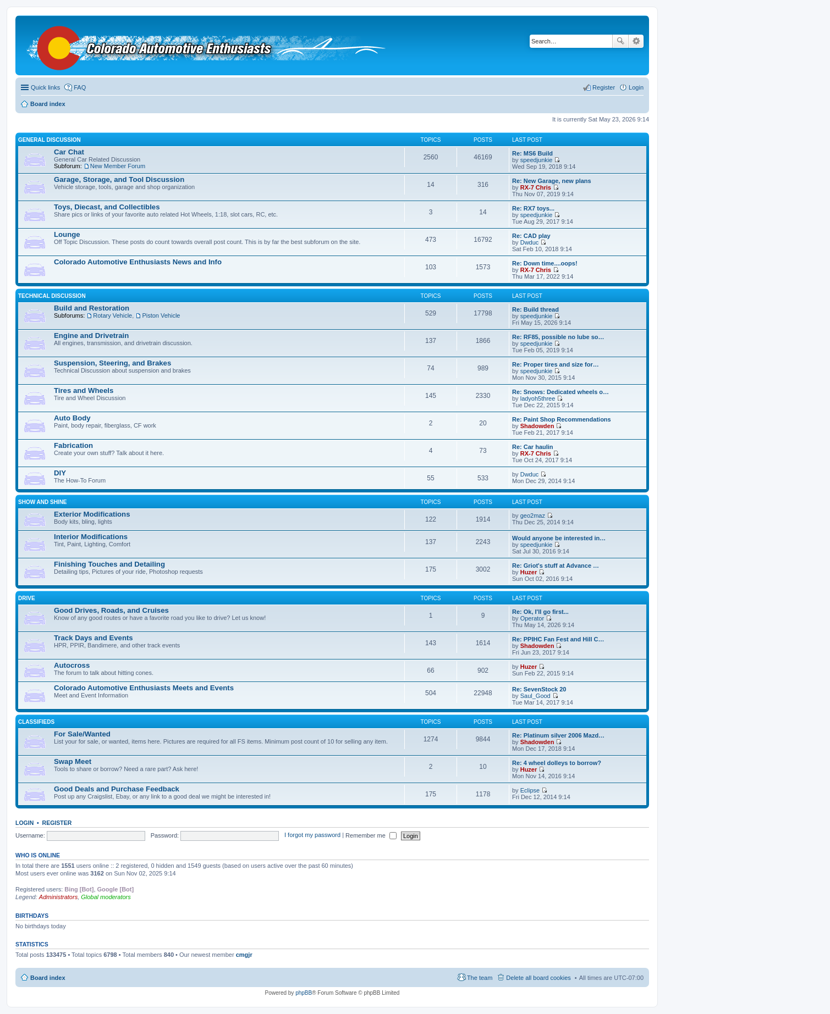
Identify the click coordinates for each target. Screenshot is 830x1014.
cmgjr (244, 954)
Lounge (67, 234)
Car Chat (69, 152)
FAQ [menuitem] (80, 87)
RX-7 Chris (535, 187)
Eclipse (530, 790)
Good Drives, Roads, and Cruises (111, 610)
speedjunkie (536, 160)
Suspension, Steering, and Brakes (112, 363)
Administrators (58, 897)
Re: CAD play (531, 235)
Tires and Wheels (83, 390)
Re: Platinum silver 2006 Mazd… (558, 735)
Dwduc (529, 242)
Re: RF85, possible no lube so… (558, 337)
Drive (26, 598)
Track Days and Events (93, 638)
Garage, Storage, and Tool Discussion (119, 179)
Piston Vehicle (161, 315)
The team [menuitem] (479, 977)
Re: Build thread (535, 309)
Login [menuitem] (636, 87)
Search (620, 41)
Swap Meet (72, 761)
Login (24, 822)
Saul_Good (535, 695)
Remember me (371, 835)
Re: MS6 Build (532, 153)
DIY (60, 473)
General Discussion (49, 140)
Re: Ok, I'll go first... (540, 611)
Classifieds (36, 722)
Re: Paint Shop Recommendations (561, 419)
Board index (47, 977)
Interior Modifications (91, 537)
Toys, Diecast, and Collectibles (107, 207)
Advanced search (636, 41)
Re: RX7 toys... (533, 208)
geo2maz (532, 515)
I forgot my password (312, 835)
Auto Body (72, 418)
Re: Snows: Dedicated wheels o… (560, 392)
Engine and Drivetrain (91, 335)
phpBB (303, 993)
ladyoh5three (538, 398)
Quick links (45, 87)
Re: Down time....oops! (545, 263)
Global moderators (106, 897)
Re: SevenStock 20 (539, 689)
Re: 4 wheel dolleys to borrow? (556, 763)
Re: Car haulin (532, 447)
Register (57, 822)
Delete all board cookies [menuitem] (538, 977)
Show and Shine (42, 502)
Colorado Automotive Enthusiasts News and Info (138, 262)
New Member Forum (117, 166)
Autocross (72, 665)
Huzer (528, 572)
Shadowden (537, 426)
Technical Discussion (52, 296)
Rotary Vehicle (112, 315)
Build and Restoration (91, 308)
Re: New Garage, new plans (551, 181)
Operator (532, 618)
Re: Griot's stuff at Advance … (555, 565)
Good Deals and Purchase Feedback (116, 789)
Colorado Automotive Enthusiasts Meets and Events (144, 688)
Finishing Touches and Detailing (109, 564)
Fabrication (73, 445)
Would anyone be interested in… (559, 538)
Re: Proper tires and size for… (555, 364)
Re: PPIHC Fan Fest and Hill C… (558, 639)
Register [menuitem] (603, 87)
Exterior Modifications (92, 514)
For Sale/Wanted (82, 734)
